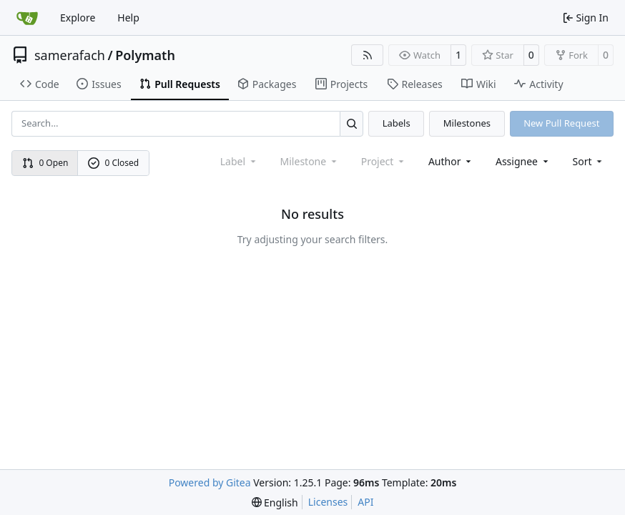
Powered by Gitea (210, 482)
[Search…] (351, 123)
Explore (77, 17)
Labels (396, 123)
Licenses (328, 502)
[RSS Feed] (367, 55)
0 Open (45, 163)
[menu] (589, 161)
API (365, 502)
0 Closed (113, 163)
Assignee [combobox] (523, 161)
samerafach (69, 55)
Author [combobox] (450, 161)
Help (128, 17)
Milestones (467, 123)
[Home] (27, 18)
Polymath (145, 55)
